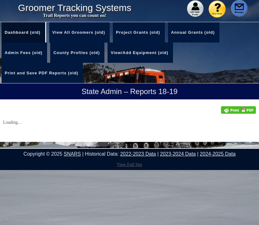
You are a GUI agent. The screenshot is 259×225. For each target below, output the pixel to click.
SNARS (72, 154)
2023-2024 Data (178, 154)
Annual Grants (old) (193, 32)
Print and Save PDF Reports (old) (41, 73)
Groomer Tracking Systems (74, 7)
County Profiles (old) (76, 52)
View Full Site (129, 164)
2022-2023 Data (138, 154)
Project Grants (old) (138, 32)
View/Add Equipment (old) (139, 52)
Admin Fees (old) (23, 52)
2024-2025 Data (218, 154)
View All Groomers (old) (78, 32)
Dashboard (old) (23, 32)
